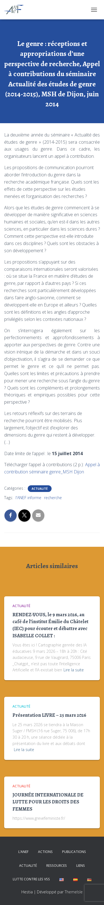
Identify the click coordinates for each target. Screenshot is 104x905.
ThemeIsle (74, 891)
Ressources (56, 865)
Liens (80, 865)
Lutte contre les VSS (31, 879)
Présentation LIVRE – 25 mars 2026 (49, 715)
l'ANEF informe (28, 497)
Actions (45, 851)
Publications (74, 851)
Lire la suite (74, 669)
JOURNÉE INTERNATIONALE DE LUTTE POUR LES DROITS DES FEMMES (47, 801)
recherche (53, 497)
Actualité (40, 489)
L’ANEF (23, 851)
